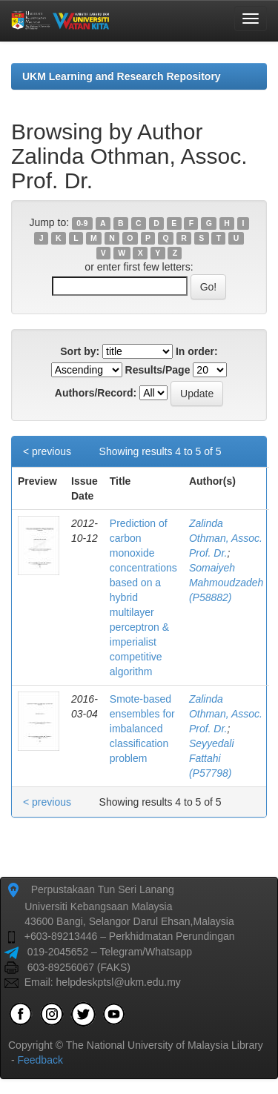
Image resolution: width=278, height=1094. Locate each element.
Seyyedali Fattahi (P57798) (211, 758)
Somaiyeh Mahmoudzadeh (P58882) (226, 582)
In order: (197, 351)
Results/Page (158, 370)
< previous (47, 451)
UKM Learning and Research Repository (121, 76)
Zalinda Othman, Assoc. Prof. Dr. (225, 538)
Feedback (39, 1060)
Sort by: (79, 351)
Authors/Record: (95, 393)
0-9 (81, 223)
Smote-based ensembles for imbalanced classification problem (142, 728)
